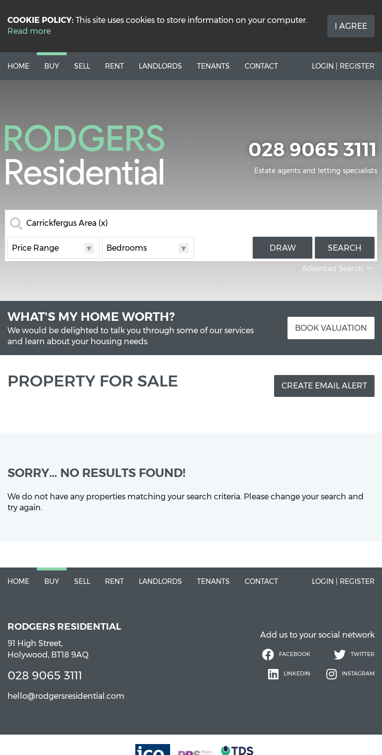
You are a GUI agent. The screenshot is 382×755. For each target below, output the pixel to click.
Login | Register (343, 66)
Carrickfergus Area (67, 223)
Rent (114, 66)
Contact (261, 66)
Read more (29, 31)
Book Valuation (331, 328)
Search (345, 248)
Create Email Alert (324, 385)
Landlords (160, 66)
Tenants (213, 66)
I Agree (351, 26)
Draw (283, 248)
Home (18, 66)
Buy (51, 66)
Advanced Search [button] (338, 269)
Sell (82, 66)
